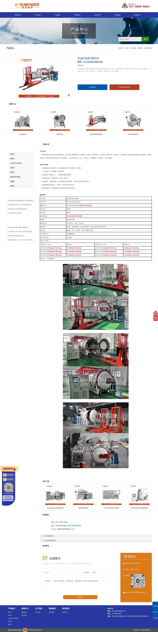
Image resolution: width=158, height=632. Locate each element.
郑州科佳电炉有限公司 (15, 630)
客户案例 (117, 15)
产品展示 (58, 15)
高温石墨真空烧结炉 (96, 134)
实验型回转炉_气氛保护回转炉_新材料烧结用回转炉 (21, 200)
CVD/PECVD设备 (15, 163)
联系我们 (137, 15)
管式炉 (12, 158)
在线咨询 (92, 87)
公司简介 (37, 612)
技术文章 (97, 15)
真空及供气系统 (15, 177)
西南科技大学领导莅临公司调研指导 (18, 227)
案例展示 (52, 608)
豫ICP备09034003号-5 (34, 630)
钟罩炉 (12, 186)
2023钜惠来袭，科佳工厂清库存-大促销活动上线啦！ (21, 240)
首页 (126, 48)
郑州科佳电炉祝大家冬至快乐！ (16, 235)
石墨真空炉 (59, 134)
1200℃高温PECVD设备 (111, 508)
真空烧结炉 (148, 48)
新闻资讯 (78, 15)
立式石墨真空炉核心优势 (15, 213)
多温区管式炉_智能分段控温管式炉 (17, 209)
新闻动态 (24, 612)
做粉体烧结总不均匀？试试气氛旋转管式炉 (19, 204)
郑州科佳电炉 (145, 630)
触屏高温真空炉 (83, 508)
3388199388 (133, 569)
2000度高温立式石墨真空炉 (55, 508)
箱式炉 (12, 154)
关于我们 (38, 15)
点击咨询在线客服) (73, 526)
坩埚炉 (12, 181)
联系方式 (65, 612)
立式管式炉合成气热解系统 (139, 508)
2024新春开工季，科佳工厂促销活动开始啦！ (20, 231)
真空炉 (140, 48)
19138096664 (135, 563)
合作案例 (51, 612)
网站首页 (18, 15)
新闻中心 (25, 608)
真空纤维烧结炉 (133, 134)
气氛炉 (12, 168)
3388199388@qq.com (138, 592)
